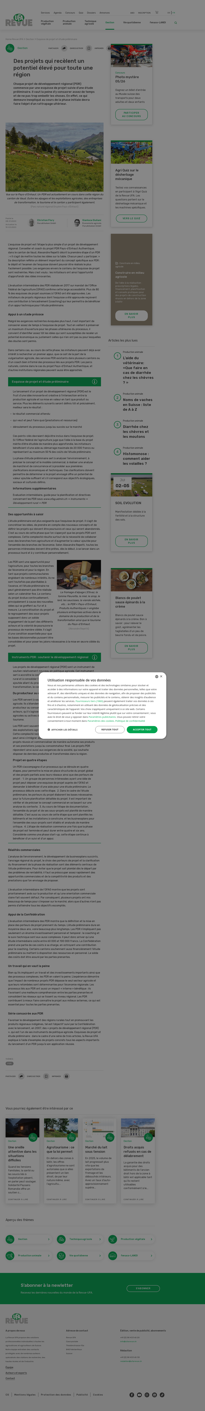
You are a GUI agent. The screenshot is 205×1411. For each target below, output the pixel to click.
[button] (63, 729)
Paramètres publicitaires (102, 716)
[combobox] (156, 676)
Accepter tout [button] (142, 729)
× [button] (161, 676)
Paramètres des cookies (101, 720)
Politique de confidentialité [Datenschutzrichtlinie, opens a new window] (130, 720)
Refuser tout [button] (110, 729)
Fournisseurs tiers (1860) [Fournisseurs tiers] (89, 701)
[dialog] (102, 705)
